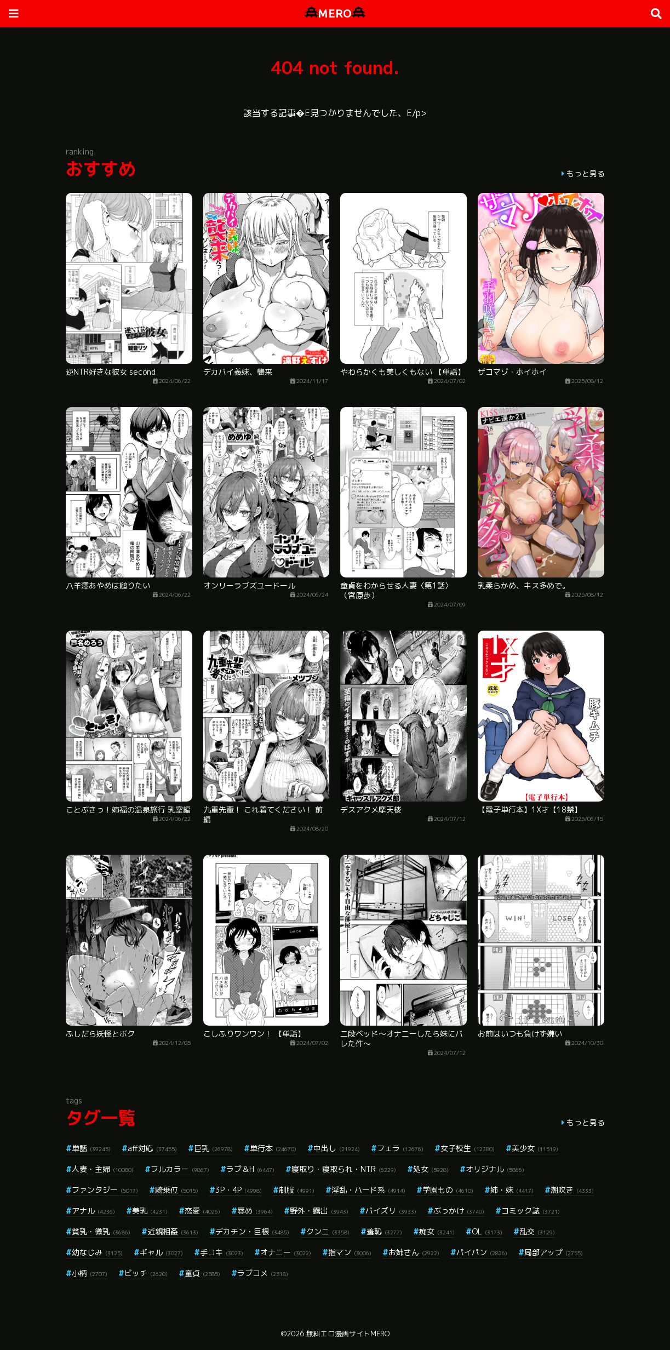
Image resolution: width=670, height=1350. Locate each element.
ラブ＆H (250, 1169)
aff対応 (152, 1148)
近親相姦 (172, 1231)
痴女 (437, 1231)
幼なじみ (97, 1252)
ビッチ (146, 1273)
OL (487, 1231)
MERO (335, 13)
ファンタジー (105, 1190)
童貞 (202, 1273)
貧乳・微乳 (101, 1231)
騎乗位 (176, 1190)
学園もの (447, 1190)
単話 (91, 1148)
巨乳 (213, 1148)
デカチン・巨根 (252, 1231)
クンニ (328, 1231)
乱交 (537, 1231)
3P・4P (238, 1190)
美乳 (150, 1210)
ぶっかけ (458, 1210)
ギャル (161, 1252)
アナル (93, 1210)
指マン (349, 1252)
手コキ (221, 1252)
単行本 (273, 1148)
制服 (296, 1190)
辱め (255, 1210)
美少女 (535, 1148)
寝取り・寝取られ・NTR (343, 1169)
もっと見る (585, 173)
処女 (431, 1169)
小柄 (89, 1273)
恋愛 (202, 1210)
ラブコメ (262, 1273)
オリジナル (495, 1169)
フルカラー (180, 1169)
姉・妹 (512, 1190)
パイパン (481, 1252)
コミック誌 (530, 1210)
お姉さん (413, 1252)
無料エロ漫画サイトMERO (348, 1333)
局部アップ (553, 1252)
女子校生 (467, 1148)
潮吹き (572, 1190)
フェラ (400, 1148)
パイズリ (390, 1210)
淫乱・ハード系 (368, 1190)
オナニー (285, 1252)
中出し (336, 1148)
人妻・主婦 (103, 1169)
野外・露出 (319, 1210)
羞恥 (384, 1231)
